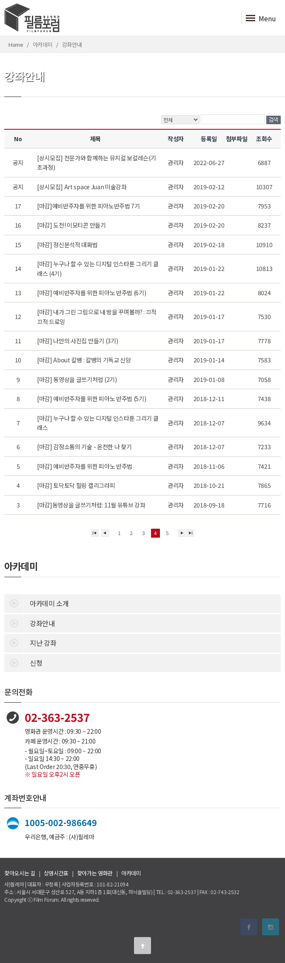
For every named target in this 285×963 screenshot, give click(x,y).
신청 (23, 662)
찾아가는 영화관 (95, 873)
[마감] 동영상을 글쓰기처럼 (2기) (77, 379)
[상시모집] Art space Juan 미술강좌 (82, 186)
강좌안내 (29, 622)
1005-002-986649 (61, 822)
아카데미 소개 (36, 602)
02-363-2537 (57, 717)
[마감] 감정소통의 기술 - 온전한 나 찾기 (85, 446)
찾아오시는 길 (19, 873)
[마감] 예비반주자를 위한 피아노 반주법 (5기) (92, 398)
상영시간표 (56, 873)
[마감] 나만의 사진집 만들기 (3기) (78, 340)
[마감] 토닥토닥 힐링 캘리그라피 (76, 485)
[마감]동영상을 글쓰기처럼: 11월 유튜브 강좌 (91, 505)
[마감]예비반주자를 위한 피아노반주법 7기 (89, 206)
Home (16, 44)
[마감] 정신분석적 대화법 (68, 244)
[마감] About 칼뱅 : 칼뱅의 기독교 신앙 (84, 360)
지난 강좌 (30, 642)
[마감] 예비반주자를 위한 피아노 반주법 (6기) (92, 292)
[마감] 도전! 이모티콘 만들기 (72, 225)
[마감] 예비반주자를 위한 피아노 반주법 (85, 466)
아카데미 (131, 873)
